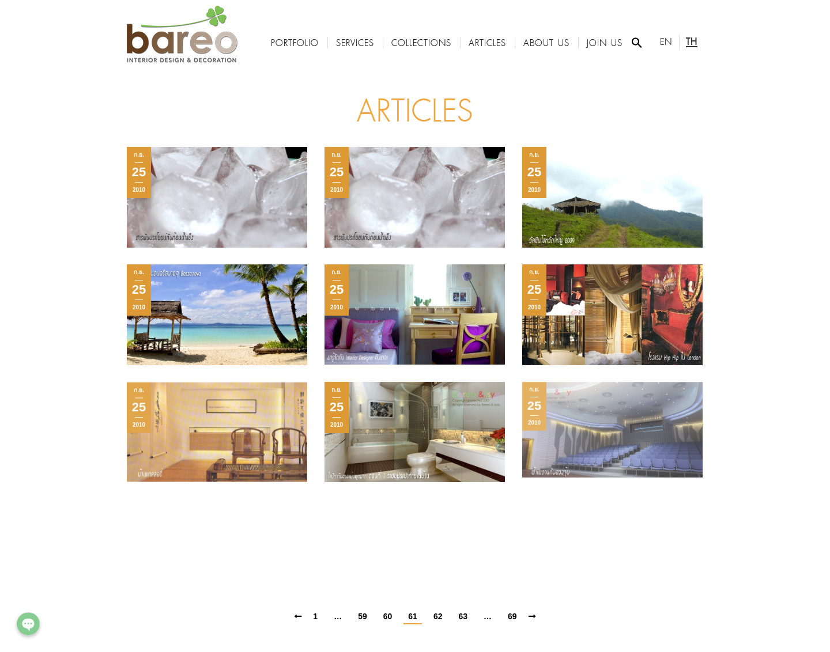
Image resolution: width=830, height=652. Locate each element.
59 (362, 616)
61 (412, 616)
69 (512, 616)
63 (462, 616)
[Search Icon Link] (637, 42)
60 (388, 616)
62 (438, 616)
